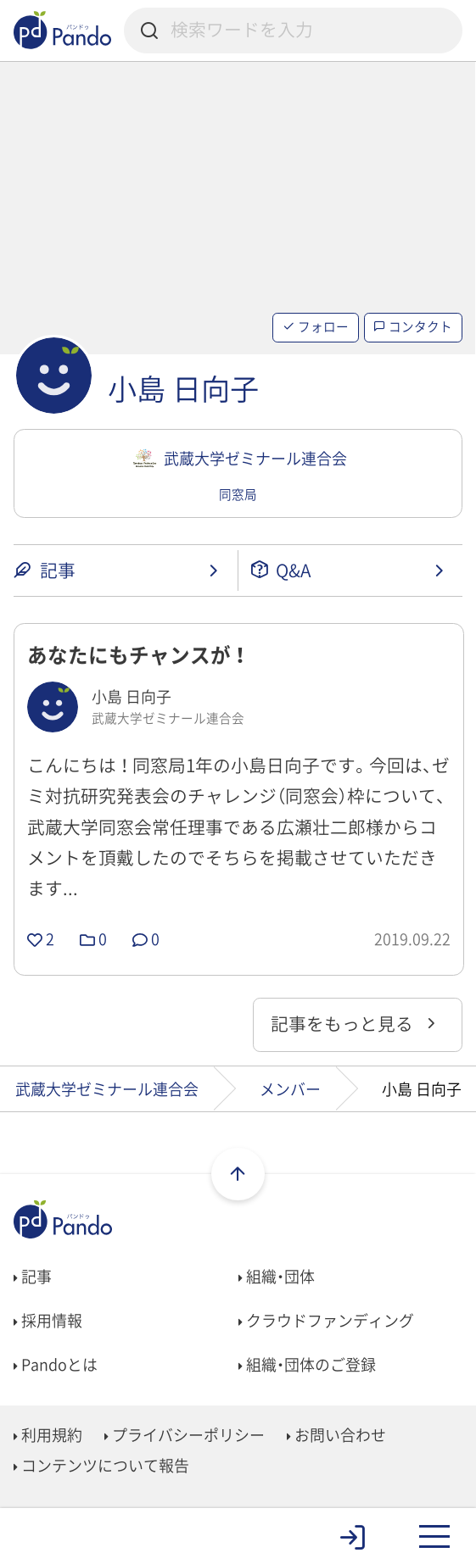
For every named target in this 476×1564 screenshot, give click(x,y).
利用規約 (48, 1434)
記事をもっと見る (355, 1023)
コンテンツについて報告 (101, 1465)
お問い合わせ (336, 1434)
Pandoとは (56, 1364)
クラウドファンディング (326, 1320)
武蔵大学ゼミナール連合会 (107, 1088)
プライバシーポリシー (184, 1434)
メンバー (290, 1088)
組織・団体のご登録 (307, 1364)
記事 (33, 1276)
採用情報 (48, 1320)
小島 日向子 (183, 388)
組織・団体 (276, 1276)
